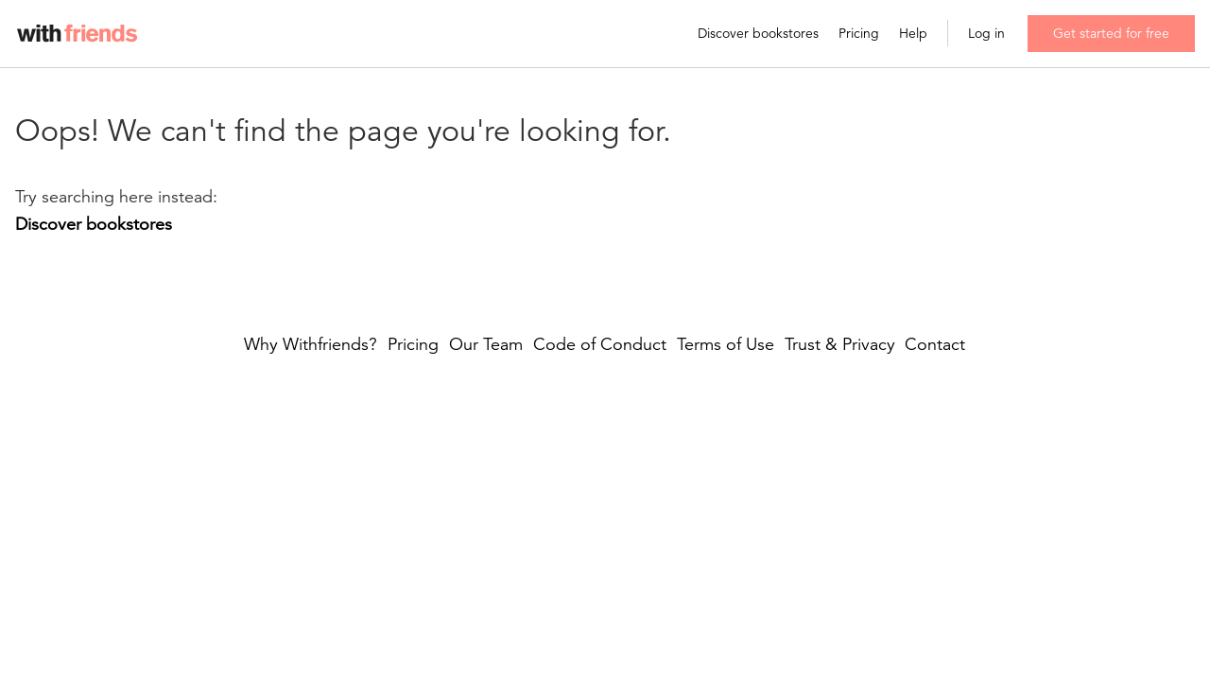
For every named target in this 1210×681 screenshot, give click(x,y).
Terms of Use (725, 345)
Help (913, 33)
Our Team (486, 345)
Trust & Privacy (840, 345)
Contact (935, 345)
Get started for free (1111, 33)
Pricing (858, 33)
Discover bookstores (758, 33)
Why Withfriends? (310, 345)
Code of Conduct (599, 345)
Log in (986, 33)
